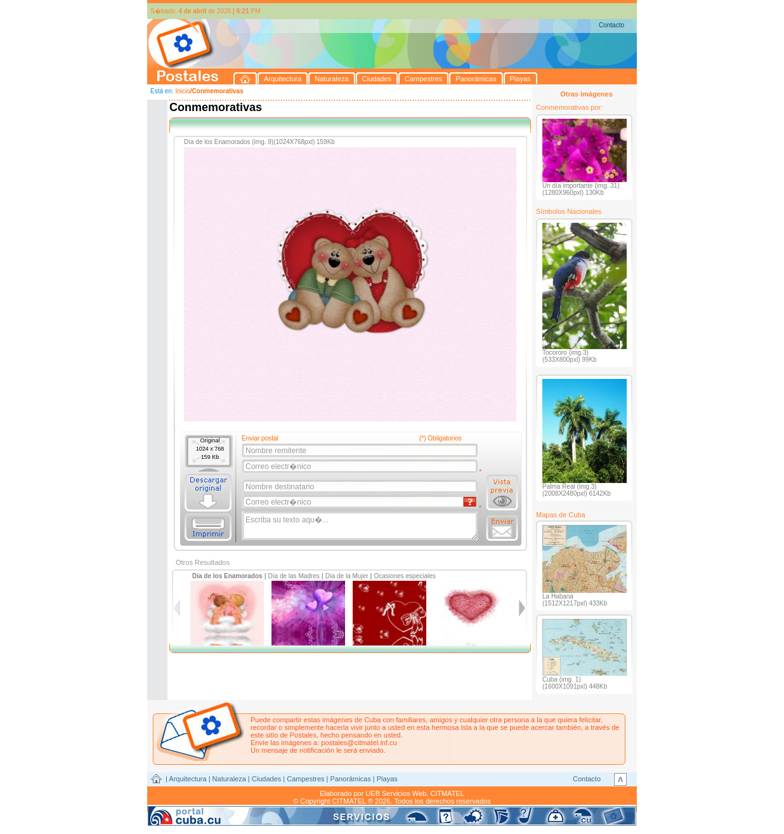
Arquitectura (187, 779)
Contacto (611, 25)
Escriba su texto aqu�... (360, 526)
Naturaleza (229, 779)
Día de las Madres (294, 576)
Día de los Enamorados (227, 576)
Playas (387, 779)
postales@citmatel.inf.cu (358, 742)
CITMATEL (447, 793)
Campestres (305, 779)
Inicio (182, 91)
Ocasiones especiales (405, 576)
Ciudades (266, 779)
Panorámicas (350, 779)
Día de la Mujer (347, 576)
